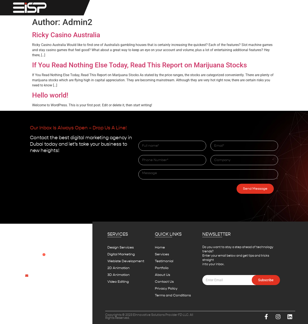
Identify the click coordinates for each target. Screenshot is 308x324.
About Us (260, 7)
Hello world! (50, 95)
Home (133, 7)
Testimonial (212, 7)
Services (155, 8)
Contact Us (285, 7)
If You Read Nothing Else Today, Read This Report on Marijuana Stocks (139, 65)
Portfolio (237, 7)
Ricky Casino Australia (66, 35)
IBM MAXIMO (184, 7)
